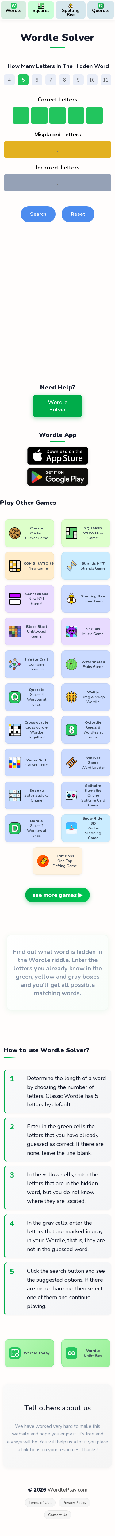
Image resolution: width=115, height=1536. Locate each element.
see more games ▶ (57, 895)
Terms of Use (40, 1502)
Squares (41, 8)
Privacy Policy (74, 1502)
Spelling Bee (71, 10)
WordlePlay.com (67, 1489)
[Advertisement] (57, 311)
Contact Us (57, 1514)
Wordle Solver (57, 406)
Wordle (13, 8)
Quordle (100, 8)
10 (92, 80)
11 (106, 80)
